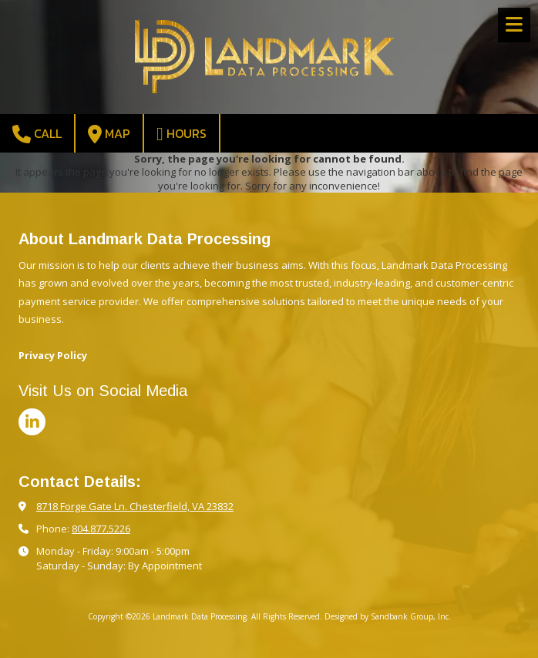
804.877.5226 (101, 528)
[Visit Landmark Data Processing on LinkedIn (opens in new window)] (31, 421)
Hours (181, 133)
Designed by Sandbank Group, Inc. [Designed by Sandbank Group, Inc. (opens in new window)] (387, 616)
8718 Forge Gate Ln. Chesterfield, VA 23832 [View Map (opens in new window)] (135, 506)
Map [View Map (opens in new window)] (109, 133)
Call (37, 133)
